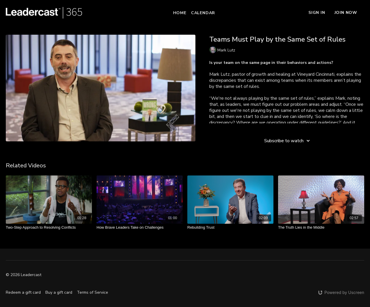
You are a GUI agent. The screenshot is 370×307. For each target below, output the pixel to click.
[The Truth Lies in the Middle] (321, 227)
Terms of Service (92, 292)
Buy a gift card (58, 292)
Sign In (316, 12)
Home (179, 13)
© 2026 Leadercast (23, 275)
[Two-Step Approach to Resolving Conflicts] (49, 227)
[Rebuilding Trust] (230, 227)
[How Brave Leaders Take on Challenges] (140, 227)
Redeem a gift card (23, 292)
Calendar (203, 13)
